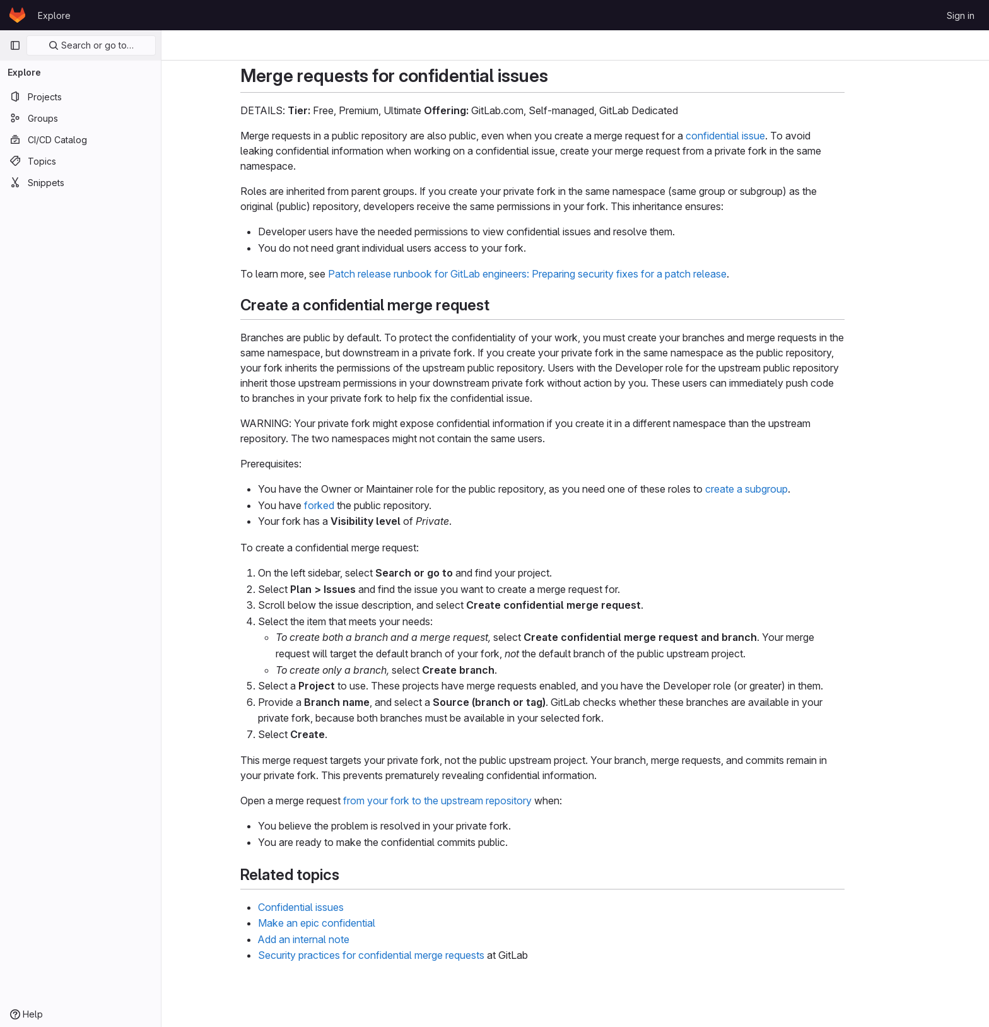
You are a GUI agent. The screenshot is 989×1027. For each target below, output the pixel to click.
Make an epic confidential (349, 923)
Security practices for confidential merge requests (404, 955)
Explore (54, 15)
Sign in (960, 15)
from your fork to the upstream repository (470, 800)
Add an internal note (336, 939)
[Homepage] (17, 15)
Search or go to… (91, 45)
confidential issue (758, 135)
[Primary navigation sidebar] (15, 45)
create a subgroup (779, 489)
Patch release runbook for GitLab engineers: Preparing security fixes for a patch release (560, 273)
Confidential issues (334, 907)
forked (352, 505)
